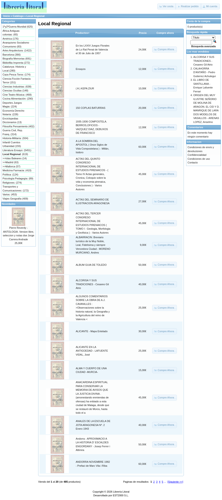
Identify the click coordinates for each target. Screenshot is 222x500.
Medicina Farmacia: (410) (17, 170)
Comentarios (195, 127)
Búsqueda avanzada (203, 46)
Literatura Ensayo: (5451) (17, 150)
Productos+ (82, 32)
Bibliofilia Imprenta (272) (16, 62)
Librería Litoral (121, 491)
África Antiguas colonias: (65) (11, 32)
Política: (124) (10, 174)
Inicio (6, 16)
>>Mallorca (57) (11, 166)
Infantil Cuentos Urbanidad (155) (12, 144)
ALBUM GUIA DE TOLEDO (91, 264)
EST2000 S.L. (121, 495)
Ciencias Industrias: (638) (17, 86)
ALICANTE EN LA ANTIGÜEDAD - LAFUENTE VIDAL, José (92, 351)
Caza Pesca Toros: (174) (17, 74)
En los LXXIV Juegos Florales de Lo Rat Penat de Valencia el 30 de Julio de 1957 (93, 49)
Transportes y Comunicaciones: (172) (16, 188)
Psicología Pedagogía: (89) (18, 178)
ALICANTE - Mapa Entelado (92, 331)
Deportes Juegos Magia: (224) (12, 104)
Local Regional (35, 16)
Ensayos (81, 69)
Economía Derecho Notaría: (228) (13, 112)
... (165, 481)
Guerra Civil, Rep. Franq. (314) (13, 132)
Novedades (8, 204)
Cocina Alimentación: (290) (18, 98)
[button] (166, 6)
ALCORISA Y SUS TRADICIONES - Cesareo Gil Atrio (92, 284)
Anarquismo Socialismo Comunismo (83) (16, 44)
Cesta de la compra (198, 21)
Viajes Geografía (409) (15, 198)
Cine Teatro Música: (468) (17, 94)
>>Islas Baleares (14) (15, 158)
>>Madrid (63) (10, 162)
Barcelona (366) (12, 54)
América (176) (10, 38)
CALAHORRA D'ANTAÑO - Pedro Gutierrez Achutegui (204, 72)
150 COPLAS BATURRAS (90, 107)
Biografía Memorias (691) (17, 58)
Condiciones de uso (199, 158)
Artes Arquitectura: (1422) (17, 50)
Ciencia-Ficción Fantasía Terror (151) (17, 80)
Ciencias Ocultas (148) (15, 90)
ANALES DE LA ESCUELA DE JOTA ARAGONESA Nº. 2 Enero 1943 (93, 425)
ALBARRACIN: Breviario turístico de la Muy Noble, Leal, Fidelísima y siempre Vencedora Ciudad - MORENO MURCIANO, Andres (93, 245)
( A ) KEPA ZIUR (85, 88)
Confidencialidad (197, 154)
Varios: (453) (10, 194)
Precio (143, 32)
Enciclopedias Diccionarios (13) (12, 120)
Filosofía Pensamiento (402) (18, 126)
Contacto (193, 162)
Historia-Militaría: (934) (15, 138)
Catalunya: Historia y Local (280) (14, 68)
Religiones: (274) (12, 182)
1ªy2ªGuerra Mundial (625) (18, 26)
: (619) (15, 154)
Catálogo (18, 16)
